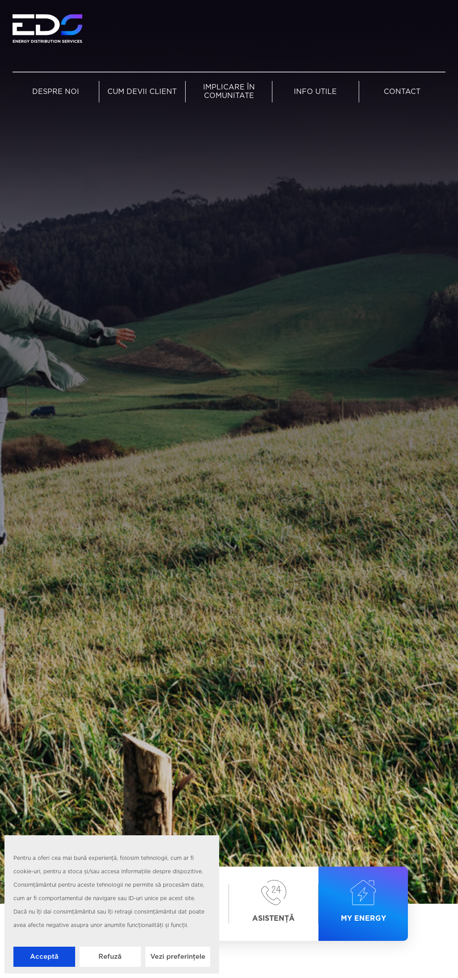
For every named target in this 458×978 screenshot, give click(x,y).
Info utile (315, 92)
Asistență (273, 901)
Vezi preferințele (177, 956)
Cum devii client (142, 92)
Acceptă (44, 956)
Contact (402, 92)
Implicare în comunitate (229, 91)
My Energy (363, 901)
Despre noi (55, 92)
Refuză (110, 956)
